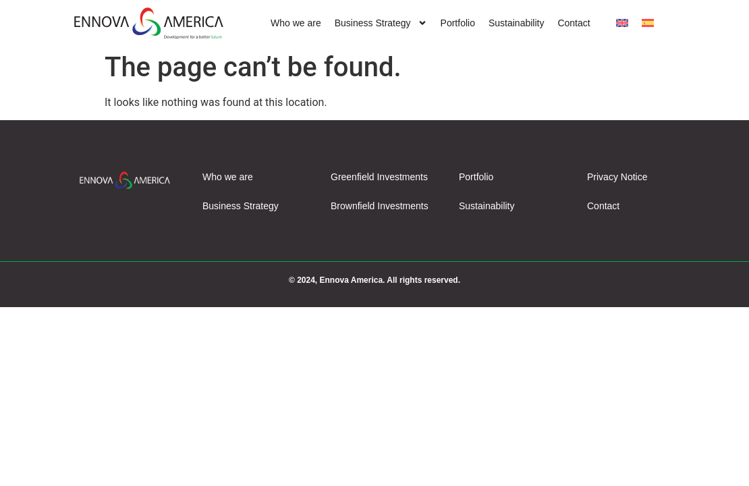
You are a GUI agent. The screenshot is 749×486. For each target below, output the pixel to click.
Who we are (296, 23)
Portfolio (458, 23)
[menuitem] (622, 23)
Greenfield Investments (379, 176)
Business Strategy (381, 23)
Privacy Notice (617, 176)
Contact (573, 23)
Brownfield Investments (379, 205)
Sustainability (517, 23)
